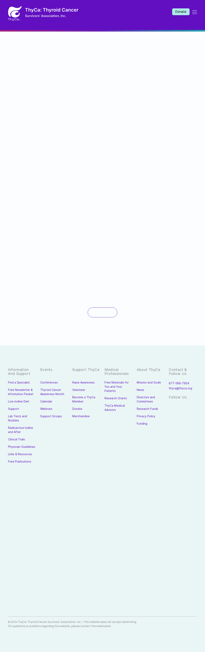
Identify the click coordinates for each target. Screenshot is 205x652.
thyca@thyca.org (180, 388)
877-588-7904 (179, 383)
